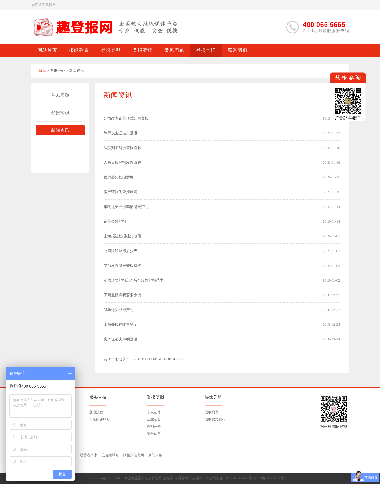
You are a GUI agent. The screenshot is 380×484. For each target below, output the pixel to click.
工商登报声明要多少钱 (122, 295)
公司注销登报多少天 (120, 251)
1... (129, 359)
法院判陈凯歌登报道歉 (122, 148)
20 (177, 359)
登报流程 (96, 412)
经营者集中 (88, 455)
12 (147, 359)
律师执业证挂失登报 (120, 133)
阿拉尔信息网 (133, 455)
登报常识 (60, 112)
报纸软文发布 (215, 419)
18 (169, 359)
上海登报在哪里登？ (120, 324)
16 (162, 359)
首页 (42, 70)
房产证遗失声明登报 (120, 339)
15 (158, 359)
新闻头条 (155, 455)
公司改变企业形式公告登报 (126, 118)
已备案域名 (110, 455)
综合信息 (154, 434)
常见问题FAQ (99, 419)
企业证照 (154, 419)
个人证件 (154, 412)
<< (134, 359)
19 (173, 359)
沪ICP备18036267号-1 (270, 478)
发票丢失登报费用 (119, 177)
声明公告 (154, 427)
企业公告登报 (115, 221)
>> (181, 359)
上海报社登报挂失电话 (122, 236)
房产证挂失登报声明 (120, 192)
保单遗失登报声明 (119, 310)
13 (150, 359)
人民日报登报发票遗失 (122, 162)
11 (143, 359)
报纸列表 (211, 412)
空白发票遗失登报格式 (122, 265)
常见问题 (60, 95)
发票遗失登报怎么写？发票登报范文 (134, 280)
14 (154, 359)
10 (139, 359)
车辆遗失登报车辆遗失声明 (126, 206)
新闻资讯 (60, 130)
